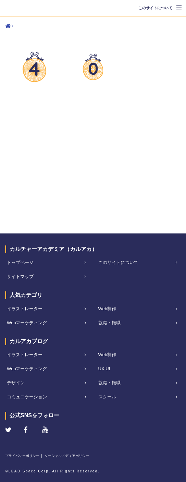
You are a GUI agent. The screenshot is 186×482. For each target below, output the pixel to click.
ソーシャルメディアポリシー (67, 456)
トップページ (20, 262)
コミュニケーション (27, 396)
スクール (107, 396)
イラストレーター (24, 308)
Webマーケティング (27, 322)
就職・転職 (109, 322)
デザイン (16, 382)
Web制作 (107, 308)
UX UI (104, 368)
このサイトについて (155, 8)
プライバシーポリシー (22, 456)
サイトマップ (20, 276)
